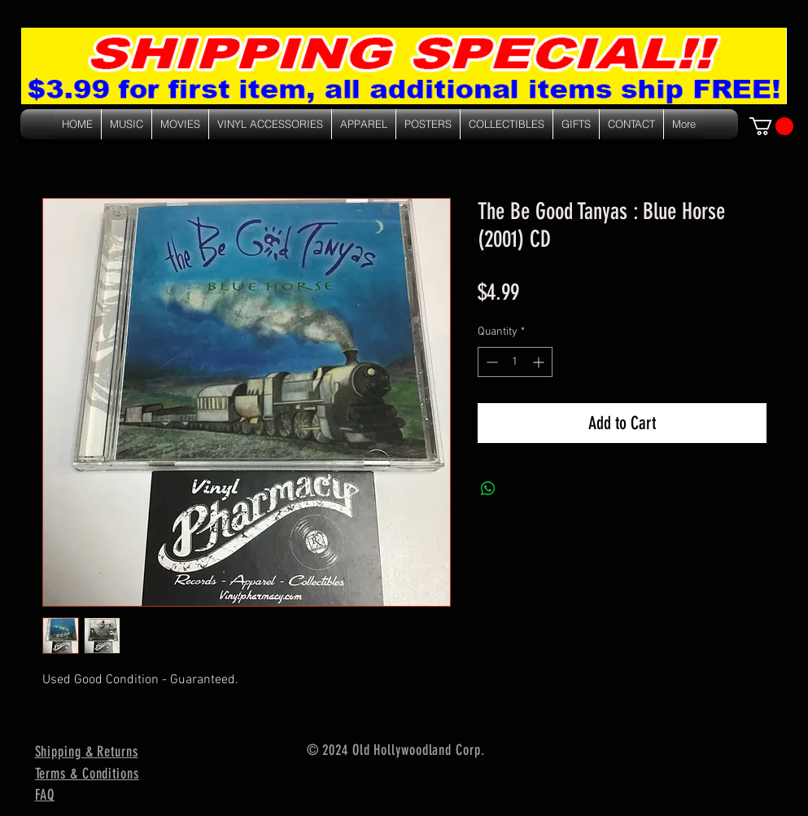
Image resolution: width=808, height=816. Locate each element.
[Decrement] (490, 362)
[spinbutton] (515, 362)
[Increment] (540, 362)
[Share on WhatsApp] (488, 488)
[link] (771, 126)
